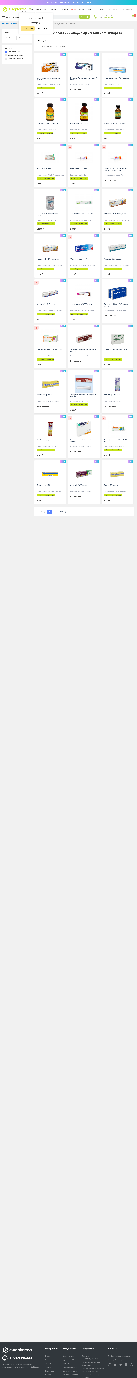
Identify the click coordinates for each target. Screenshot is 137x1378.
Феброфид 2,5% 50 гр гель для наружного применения (115, 169)
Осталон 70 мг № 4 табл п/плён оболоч (82, 441)
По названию (60, 47)
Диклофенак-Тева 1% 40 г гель (82, 214)
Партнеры (48, 1375)
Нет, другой (42, 28)
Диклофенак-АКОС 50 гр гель (81, 304)
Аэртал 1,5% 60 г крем (78, 485)
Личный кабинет (128, 9)
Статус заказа (112, 9)
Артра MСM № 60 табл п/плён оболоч (48, 215)
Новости (48, 1356)
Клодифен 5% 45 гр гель (113, 259)
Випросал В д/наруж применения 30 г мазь (83, 79)
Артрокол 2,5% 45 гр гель (46, 304)
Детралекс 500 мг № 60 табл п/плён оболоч (116, 305)
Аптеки (81, 9)
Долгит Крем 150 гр (44, 485)
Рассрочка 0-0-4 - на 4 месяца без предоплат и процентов (68, 2)
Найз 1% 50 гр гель (44, 168)
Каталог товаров (11, 17)
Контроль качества (70, 1375)
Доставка (64, 9)
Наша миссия (49, 1371)
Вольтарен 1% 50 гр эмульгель (115, 214)
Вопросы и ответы (70, 1371)
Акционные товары (45, 47)
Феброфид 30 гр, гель (78, 168)
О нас (89, 9)
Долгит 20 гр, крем (111, 485)
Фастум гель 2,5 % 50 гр (79, 259)
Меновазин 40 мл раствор (80, 123)
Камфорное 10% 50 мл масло (48, 123)
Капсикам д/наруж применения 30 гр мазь (49, 79)
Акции (73, 9)
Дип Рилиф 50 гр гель (112, 395)
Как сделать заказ (70, 1367)
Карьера (48, 1367)
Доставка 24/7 (68, 1360)
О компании (49, 1360)
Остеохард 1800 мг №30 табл (115, 349)
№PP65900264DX (16, 1364)
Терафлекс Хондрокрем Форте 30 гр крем (83, 350)
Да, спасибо (28, 28)
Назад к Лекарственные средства (51, 41)
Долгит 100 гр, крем (44, 395)
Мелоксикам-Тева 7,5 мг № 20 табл (50, 349)
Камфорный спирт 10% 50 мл (115, 123)
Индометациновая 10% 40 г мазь (116, 78)
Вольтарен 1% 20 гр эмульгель (48, 259)
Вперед (63, 512)
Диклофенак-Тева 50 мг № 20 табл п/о (117, 441)
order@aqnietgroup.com (122, 1356)
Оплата (66, 1363)
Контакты (54, 9)
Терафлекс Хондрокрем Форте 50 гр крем (83, 396)
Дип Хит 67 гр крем (44, 440)
